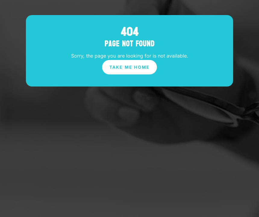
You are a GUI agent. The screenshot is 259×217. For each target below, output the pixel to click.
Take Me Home (129, 67)
